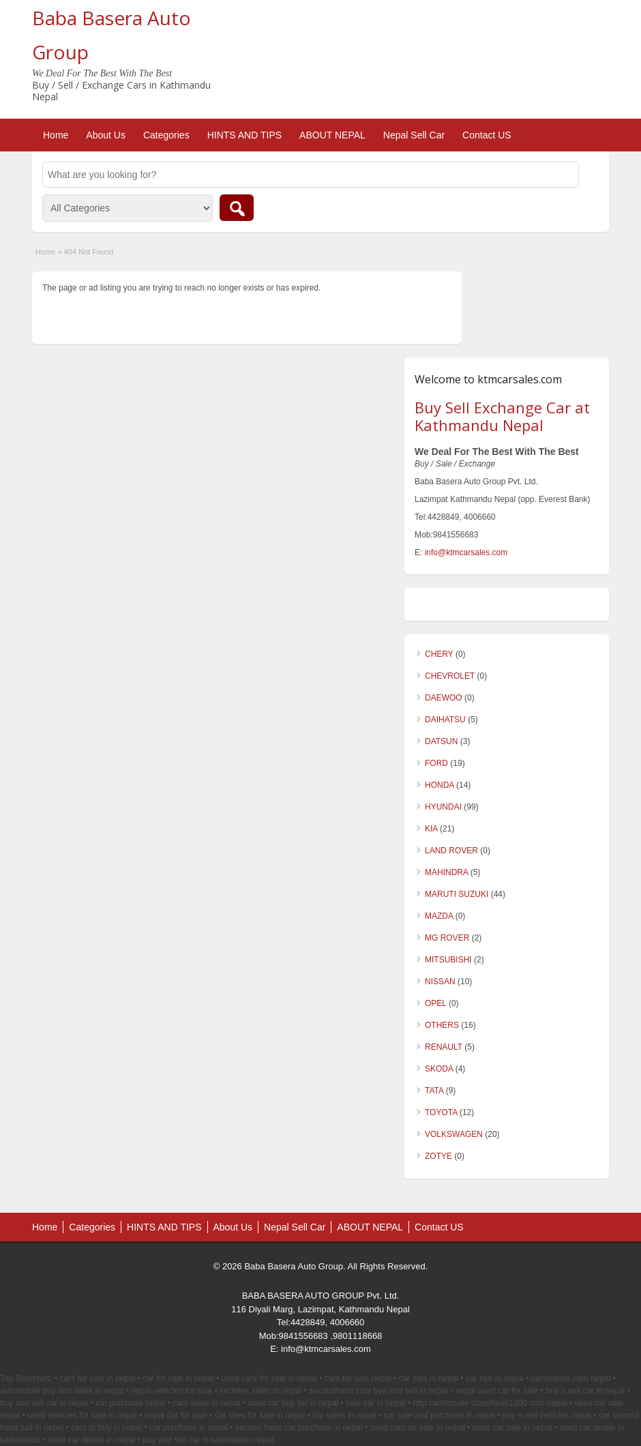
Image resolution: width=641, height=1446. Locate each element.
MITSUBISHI (448, 959)
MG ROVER (447, 938)
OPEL (436, 1003)
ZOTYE (438, 1156)
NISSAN (440, 981)
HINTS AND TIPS (244, 135)
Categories (166, 135)
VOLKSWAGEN (454, 1134)
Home (55, 135)
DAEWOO (443, 698)
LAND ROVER (451, 850)
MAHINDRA (446, 872)
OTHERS (442, 1025)
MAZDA (439, 916)
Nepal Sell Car (414, 135)
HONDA (439, 785)
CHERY (439, 654)
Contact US (486, 135)
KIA (431, 828)
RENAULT (443, 1047)
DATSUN (441, 741)
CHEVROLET (450, 676)
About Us (105, 135)
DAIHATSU (445, 719)
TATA (434, 1090)
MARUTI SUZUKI (456, 894)
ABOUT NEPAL (332, 135)
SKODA (439, 1069)
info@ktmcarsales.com (466, 552)
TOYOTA (441, 1112)
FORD (436, 763)
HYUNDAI (443, 807)
